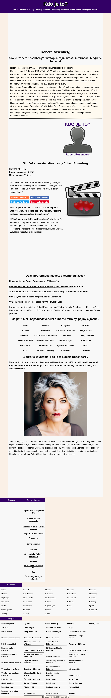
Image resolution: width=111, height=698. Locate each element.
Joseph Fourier (85, 330)
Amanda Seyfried (25, 340)
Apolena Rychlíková (65, 345)
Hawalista (45, 330)
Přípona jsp (34, 538)
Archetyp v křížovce (77, 644)
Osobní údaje (64, 697)
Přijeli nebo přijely (9, 644)
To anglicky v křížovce (10, 669)
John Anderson (75, 675)
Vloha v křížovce (75, 669)
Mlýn (71, 627)
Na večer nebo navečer (10, 638)
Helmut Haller (74, 687)
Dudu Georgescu (53, 687)
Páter (25, 325)
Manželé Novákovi (53, 627)
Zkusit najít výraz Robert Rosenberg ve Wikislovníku (34, 281)
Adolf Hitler (86, 340)
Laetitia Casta (7, 687)
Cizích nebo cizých (53, 631)
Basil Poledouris (45, 345)
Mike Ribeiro (6, 679)
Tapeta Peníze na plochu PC (33, 512)
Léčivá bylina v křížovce (78, 650)
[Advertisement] (55, 30)
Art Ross (25, 330)
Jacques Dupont (30, 683)
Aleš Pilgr (5, 627)
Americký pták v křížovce (53, 643)
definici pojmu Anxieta (40, 211)
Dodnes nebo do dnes (77, 631)
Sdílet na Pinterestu (40, 202)
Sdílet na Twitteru (19, 202)
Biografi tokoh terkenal (34, 533)
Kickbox (33, 550)
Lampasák (65, 325)
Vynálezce (23, 335)
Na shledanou (6, 631)
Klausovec (65, 350)
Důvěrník (86, 350)
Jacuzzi (33, 561)
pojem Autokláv (23, 208)
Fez (33, 572)
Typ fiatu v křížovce (32, 669)
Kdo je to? (55, 4)
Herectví (21, 369)
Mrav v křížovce (52, 656)
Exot (25, 350)
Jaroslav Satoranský (45, 350)
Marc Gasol (73, 679)
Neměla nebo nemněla (33, 638)
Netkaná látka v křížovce (11, 663)
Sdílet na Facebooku (40, 198)
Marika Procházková (45, 340)
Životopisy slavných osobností (33, 578)
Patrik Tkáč (25, 345)
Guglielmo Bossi (7, 683)
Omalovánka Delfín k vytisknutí (33, 555)
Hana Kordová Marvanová (45, 335)
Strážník (86, 325)
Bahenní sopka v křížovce (8, 649)
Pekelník (45, 325)
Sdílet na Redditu (19, 198)
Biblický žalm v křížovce (34, 650)
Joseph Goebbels (87, 335)
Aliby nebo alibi (30, 631)
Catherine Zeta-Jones (65, 330)
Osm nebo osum (52, 638)
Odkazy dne (94, 623)
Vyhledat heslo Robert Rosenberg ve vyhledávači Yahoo (35, 302)
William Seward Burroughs (33, 520)
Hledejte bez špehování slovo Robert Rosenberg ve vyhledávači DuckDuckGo (46, 286)
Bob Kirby (50, 683)
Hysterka (67, 335)
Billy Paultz (51, 679)
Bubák (86, 345)
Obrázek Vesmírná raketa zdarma (33, 528)
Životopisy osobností (32, 679)
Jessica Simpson (75, 683)
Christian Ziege (30, 687)
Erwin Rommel (33, 544)
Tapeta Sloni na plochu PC (33, 566)
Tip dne (26, 623)
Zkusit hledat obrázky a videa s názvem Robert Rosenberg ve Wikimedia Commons (48, 291)
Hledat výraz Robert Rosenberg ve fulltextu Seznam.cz (35, 297)
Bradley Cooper (65, 340)
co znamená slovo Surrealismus (32, 214)
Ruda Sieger (29, 627)
